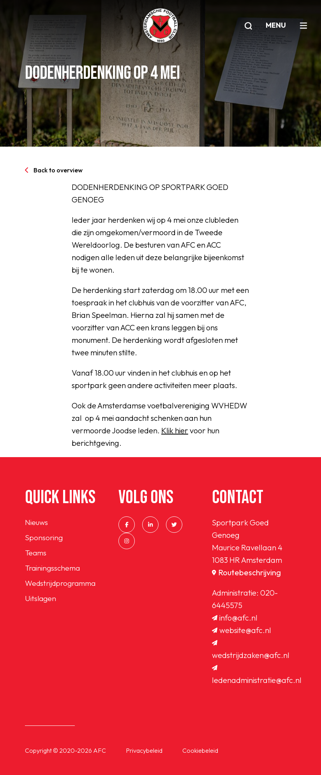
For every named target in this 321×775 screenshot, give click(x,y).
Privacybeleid (144, 750)
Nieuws (36, 522)
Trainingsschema (54, 569)
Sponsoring (44, 538)
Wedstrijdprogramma (62, 585)
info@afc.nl (235, 617)
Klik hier (174, 430)
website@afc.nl (241, 630)
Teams (36, 554)
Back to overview (54, 170)
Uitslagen (41, 600)
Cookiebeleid (200, 750)
